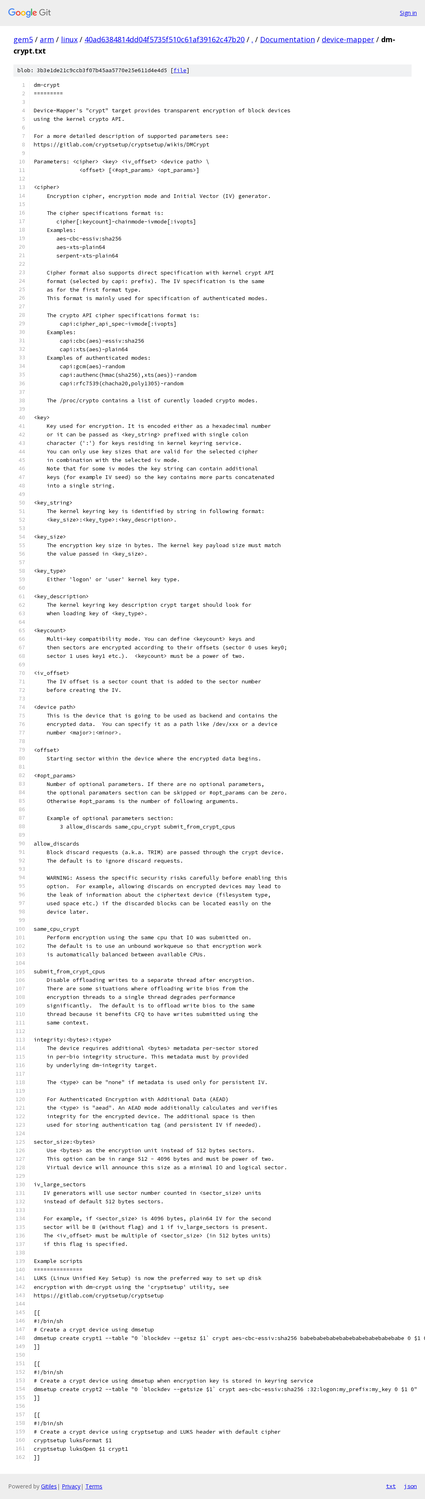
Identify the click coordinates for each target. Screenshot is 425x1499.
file (179, 70)
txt (391, 1486)
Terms (93, 1486)
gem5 (23, 39)
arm (47, 39)
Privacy (71, 1486)
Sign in (408, 13)
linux (69, 39)
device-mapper (348, 39)
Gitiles (49, 1486)
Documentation (287, 39)
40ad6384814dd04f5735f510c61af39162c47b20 (165, 39)
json (410, 1486)
